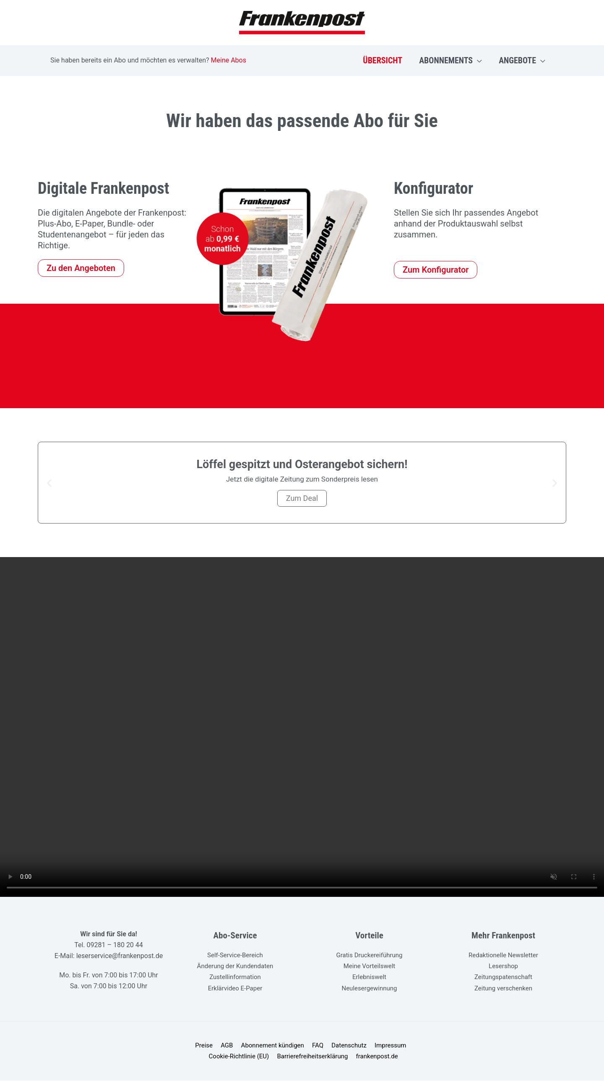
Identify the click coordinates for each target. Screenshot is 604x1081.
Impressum (352, 1046)
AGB (196, 1046)
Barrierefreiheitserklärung (279, 1056)
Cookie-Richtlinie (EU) (405, 1046)
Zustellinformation (235, 977)
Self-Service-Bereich (235, 955)
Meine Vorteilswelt (370, 966)
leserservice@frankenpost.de (119, 956)
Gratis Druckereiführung (369, 955)
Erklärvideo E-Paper (235, 988)
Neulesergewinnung (369, 988)
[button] (477, 60)
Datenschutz (313, 1046)
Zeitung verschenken (503, 988)
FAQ (283, 1046)
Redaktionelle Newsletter (503, 955)
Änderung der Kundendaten (235, 966)
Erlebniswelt (369, 977)
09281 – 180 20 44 (115, 945)
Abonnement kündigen (239, 1046)
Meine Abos (228, 60)
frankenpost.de (342, 1056)
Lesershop (503, 966)
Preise (175, 1046)
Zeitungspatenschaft (503, 977)
